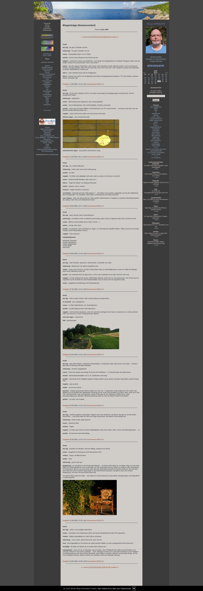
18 (162, 79)
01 (152, 76)
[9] (106, 37)
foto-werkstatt (47, 76)
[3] (93, 37)
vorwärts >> (115, 37)
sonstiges (156, 130)
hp (156, 112)
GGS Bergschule (47, 151)
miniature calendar (47, 62)
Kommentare (91, 84)
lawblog (47, 86)
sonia (47, 93)
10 (159, 78)
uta (47, 103)
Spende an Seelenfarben (156, 59)
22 (152, 81)
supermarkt (47, 96)
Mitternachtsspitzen (47, 129)
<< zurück (84, 37)
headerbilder (156, 144)
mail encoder (47, 110)
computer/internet (156, 118)
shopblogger (47, 91)
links (155, 110)
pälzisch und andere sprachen (156, 149)
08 (152, 78)
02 (155, 76)
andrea (47, 65)
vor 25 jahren (155, 157)
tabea (47, 98)
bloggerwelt (156, 113)
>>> (166, 73)
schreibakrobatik (156, 151)
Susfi (47, 144)
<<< (144, 73)
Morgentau (47, 139)
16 (155, 79)
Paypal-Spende (156, 61)
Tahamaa (47, 132)
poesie (156, 115)
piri (47, 89)
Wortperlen (47, 134)
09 (155, 78)
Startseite (47, 23)
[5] (98, 37)
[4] (95, 37)
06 (145, 78)
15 (152, 79)
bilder (156, 108)
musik (156, 122)
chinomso (47, 71)
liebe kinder (156, 134)
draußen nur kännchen (47, 74)
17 (159, 79)
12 (166, 78)
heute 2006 (156, 146)
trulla (47, 101)
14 (149, 79)
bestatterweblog (47, 67)
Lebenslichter (47, 131)
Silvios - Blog (47, 142)
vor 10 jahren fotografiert (155, 152)
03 (159, 76)
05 (166, 76)
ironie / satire (156, 117)
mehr (156, 169)
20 (145, 81)
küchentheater (47, 81)
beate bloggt (156, 154)
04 (162, 76)
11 (162, 78)
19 (166, 79)
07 (149, 78)
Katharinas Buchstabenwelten (47, 149)
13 (145, 79)
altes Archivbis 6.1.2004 (47, 54)
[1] (89, 37)
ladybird (47, 82)
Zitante (47, 127)
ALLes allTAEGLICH (47, 136)
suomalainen (47, 94)
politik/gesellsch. (156, 127)
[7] (102, 37)
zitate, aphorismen (156, 120)
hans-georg (47, 77)
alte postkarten (156, 141)
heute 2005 (156, 139)
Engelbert (66, 84)
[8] (104, 37)
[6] (100, 37)
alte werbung (156, 135)
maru (47, 87)
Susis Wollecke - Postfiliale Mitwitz (47, 137)
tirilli (47, 99)
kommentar (156, 132)
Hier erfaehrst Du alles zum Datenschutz (114, 588)
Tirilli (47, 146)
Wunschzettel (155, 57)
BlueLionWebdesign (51, 154)
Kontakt (47, 27)
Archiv (47, 25)
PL (103, 84)
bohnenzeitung (47, 69)
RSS (98, 84)
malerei (155, 142)
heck (47, 79)
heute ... (156, 124)
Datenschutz (47, 30)
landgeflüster (47, 84)
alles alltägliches (156, 107)
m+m (156, 147)
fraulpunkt (47, 148)
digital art (156, 137)
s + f (155, 156)
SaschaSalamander (47, 141)
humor (156, 125)
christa (47, 72)
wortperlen (47, 104)
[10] (109, 37)
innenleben (156, 129)
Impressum (47, 28)
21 (149, 81)
